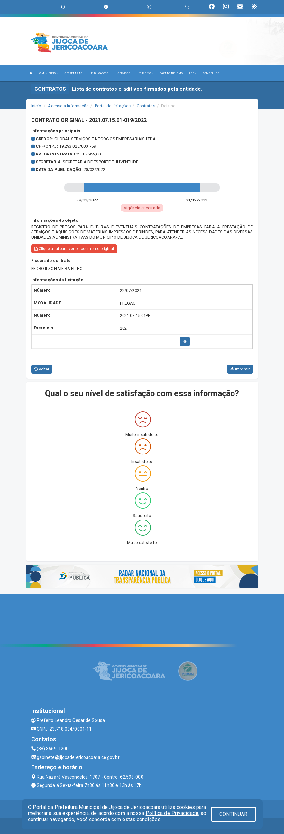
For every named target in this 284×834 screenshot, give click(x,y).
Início (36, 105)
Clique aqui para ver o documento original (74, 249)
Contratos (146, 105)
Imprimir (240, 369)
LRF (193, 73)
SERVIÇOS (125, 73)
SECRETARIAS (74, 73)
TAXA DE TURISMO (171, 73)
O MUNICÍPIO (48, 73)
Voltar (42, 369)
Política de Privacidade (172, 813)
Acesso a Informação (68, 105)
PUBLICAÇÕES (101, 73)
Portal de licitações (113, 105)
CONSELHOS (211, 73)
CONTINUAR (233, 814)
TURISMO (146, 73)
